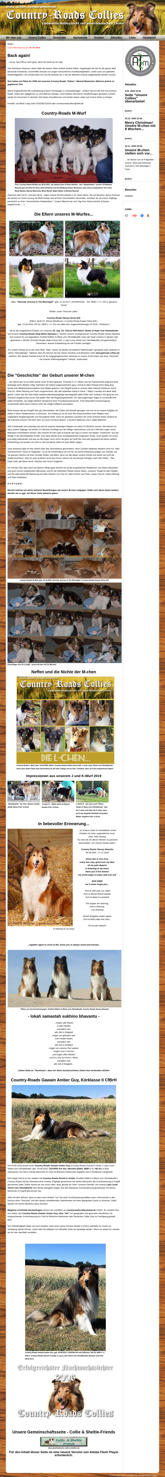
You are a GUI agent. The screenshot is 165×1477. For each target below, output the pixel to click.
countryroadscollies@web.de (81, 1210)
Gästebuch (149, 37)
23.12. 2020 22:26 (133, 118)
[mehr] (128, 111)
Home (10, 44)
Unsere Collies (37, 37)
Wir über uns (13, 37)
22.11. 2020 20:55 (133, 146)
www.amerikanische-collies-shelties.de (63, 1448)
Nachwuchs (80, 37)
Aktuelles (116, 37)
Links (132, 37)
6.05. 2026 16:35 (133, 91)
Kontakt (99, 37)
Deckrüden (59, 37)
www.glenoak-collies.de (108, 353)
